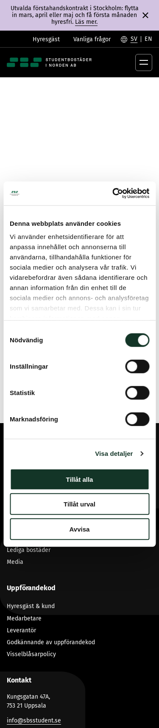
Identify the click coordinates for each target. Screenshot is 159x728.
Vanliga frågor (92, 39)
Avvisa (80, 528)
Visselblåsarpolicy (31, 654)
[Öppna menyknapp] (143, 62)
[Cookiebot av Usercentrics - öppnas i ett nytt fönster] (113, 193)
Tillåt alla (79, 479)
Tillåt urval (79, 504)
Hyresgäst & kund (31, 606)
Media (15, 562)
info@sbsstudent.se (34, 720)
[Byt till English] (148, 39)
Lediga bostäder (28, 550)
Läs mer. (86, 22)
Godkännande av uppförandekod (51, 642)
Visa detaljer (114, 453)
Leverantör (21, 630)
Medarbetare (24, 618)
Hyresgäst (46, 39)
